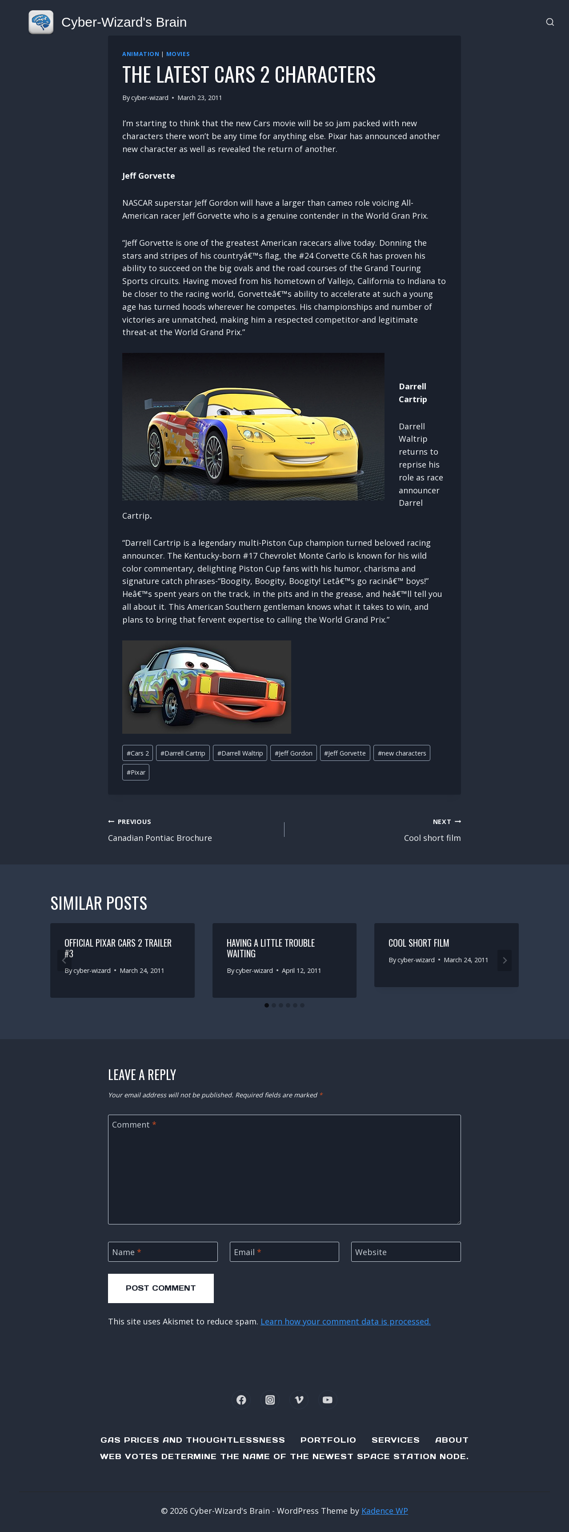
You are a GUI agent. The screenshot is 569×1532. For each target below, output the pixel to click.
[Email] (285, 1252)
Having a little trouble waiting (271, 948)
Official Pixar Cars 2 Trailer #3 (118, 948)
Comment (134, 1125)
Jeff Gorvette (345, 753)
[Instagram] (270, 1399)
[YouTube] (327, 1399)
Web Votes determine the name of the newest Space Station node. (284, 1456)
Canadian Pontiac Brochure (192, 829)
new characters (402, 753)
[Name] (163, 1252)
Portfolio (329, 1440)
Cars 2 (138, 753)
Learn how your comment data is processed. (345, 1321)
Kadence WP (384, 1510)
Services (396, 1440)
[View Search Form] (550, 22)
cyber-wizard (149, 97)
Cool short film (377, 829)
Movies (178, 54)
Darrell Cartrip (182, 753)
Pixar (136, 772)
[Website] (406, 1252)
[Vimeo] (299, 1399)
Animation (141, 54)
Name (126, 1252)
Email (247, 1252)
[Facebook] (241, 1399)
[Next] (504, 960)
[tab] (266, 1005)
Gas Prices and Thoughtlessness (192, 1440)
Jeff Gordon (294, 753)
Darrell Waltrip (240, 753)
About (452, 1440)
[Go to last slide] (64, 960)
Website (371, 1252)
